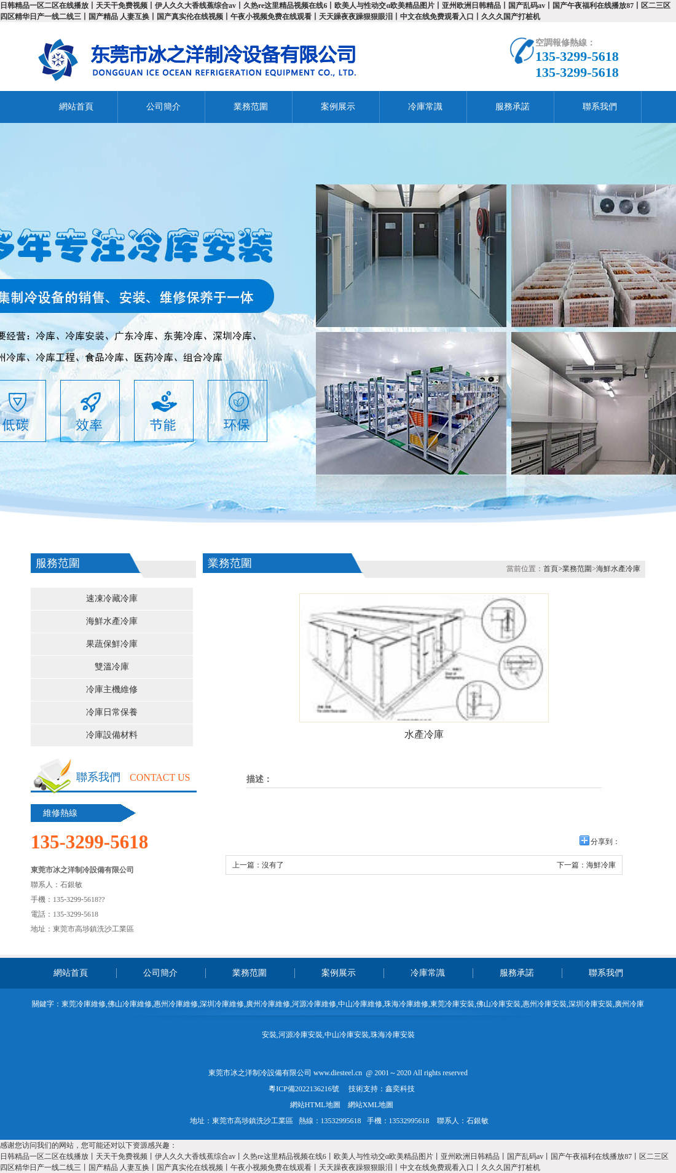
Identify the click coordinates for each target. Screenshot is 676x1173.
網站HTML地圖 (315, 1104)
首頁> (552, 568)
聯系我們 (600, 106)
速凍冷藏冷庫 (112, 598)
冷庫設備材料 (112, 735)
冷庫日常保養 (112, 712)
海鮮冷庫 (601, 865)
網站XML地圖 (371, 1104)
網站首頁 (76, 106)
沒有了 (273, 865)
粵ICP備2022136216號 (304, 1088)
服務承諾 (512, 106)
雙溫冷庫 (112, 666)
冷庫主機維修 (112, 689)
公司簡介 (163, 106)
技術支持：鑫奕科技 (381, 1088)
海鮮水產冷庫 (112, 621)
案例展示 (338, 106)
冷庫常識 (425, 106)
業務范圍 (251, 106)
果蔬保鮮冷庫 (112, 644)
